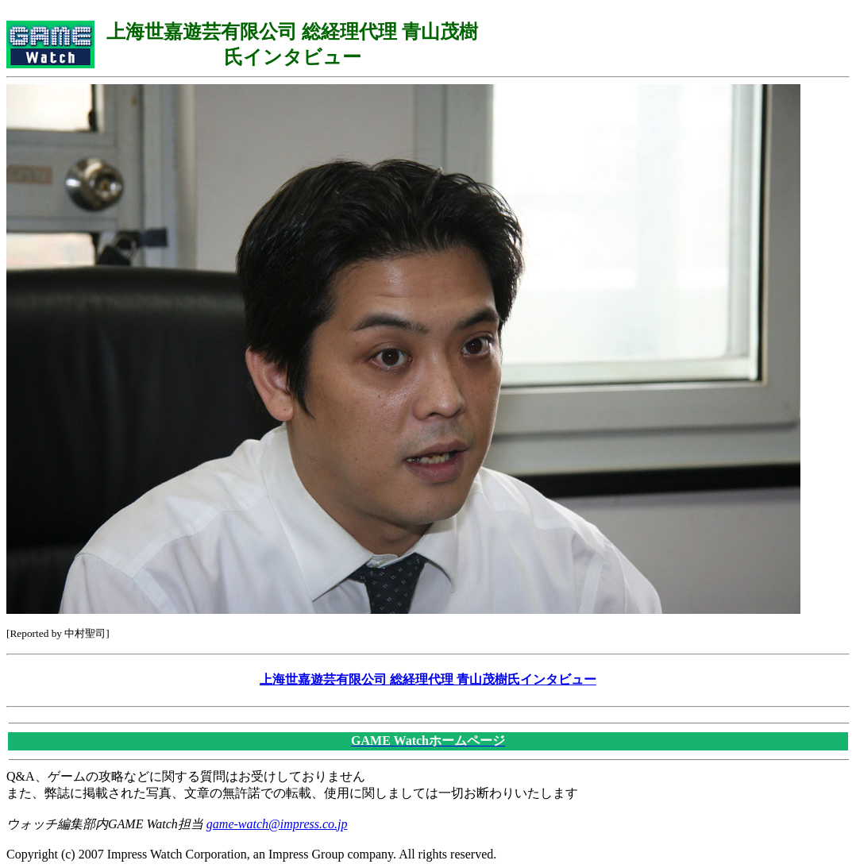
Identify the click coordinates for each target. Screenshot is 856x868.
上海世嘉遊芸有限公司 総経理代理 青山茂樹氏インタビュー (428, 679)
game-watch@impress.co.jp (277, 824)
